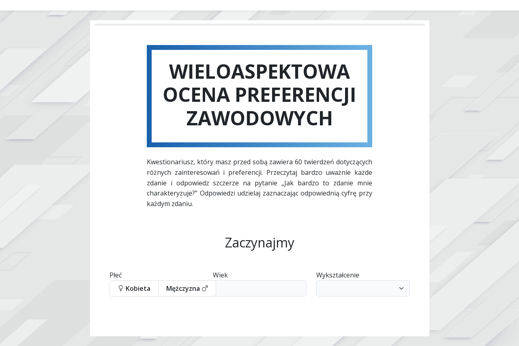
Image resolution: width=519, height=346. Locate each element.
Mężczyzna (187, 288)
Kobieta (134, 288)
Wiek (220, 275)
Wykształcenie (337, 275)
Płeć (115, 275)
